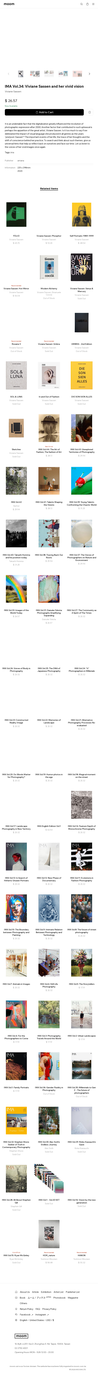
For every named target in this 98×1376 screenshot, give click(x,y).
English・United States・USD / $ (37, 1320)
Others (23, 1303)
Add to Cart (44, 112)
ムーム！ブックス (39, 1297)
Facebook (26, 1314)
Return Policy (26, 1309)
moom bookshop (9, 4)
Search (81, 4)
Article (35, 1292)
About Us (25, 1292)
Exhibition (46, 1292)
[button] (89, 74)
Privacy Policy (49, 1309)
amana (20, 160)
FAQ (38, 1309)
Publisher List (73, 1292)
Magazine (73, 1297)
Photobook (59, 1297)
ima (12, 152)
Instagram (42, 1314)
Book (22, 1297)
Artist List (59, 1292)
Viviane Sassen (13, 91)
